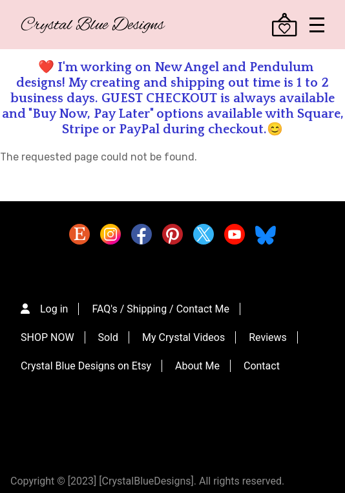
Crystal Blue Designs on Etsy (86, 366)
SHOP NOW (47, 337)
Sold (108, 337)
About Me (197, 366)
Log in (54, 309)
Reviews (268, 337)
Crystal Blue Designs (92, 25)
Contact (262, 366)
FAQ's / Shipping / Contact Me (160, 309)
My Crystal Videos (183, 337)
